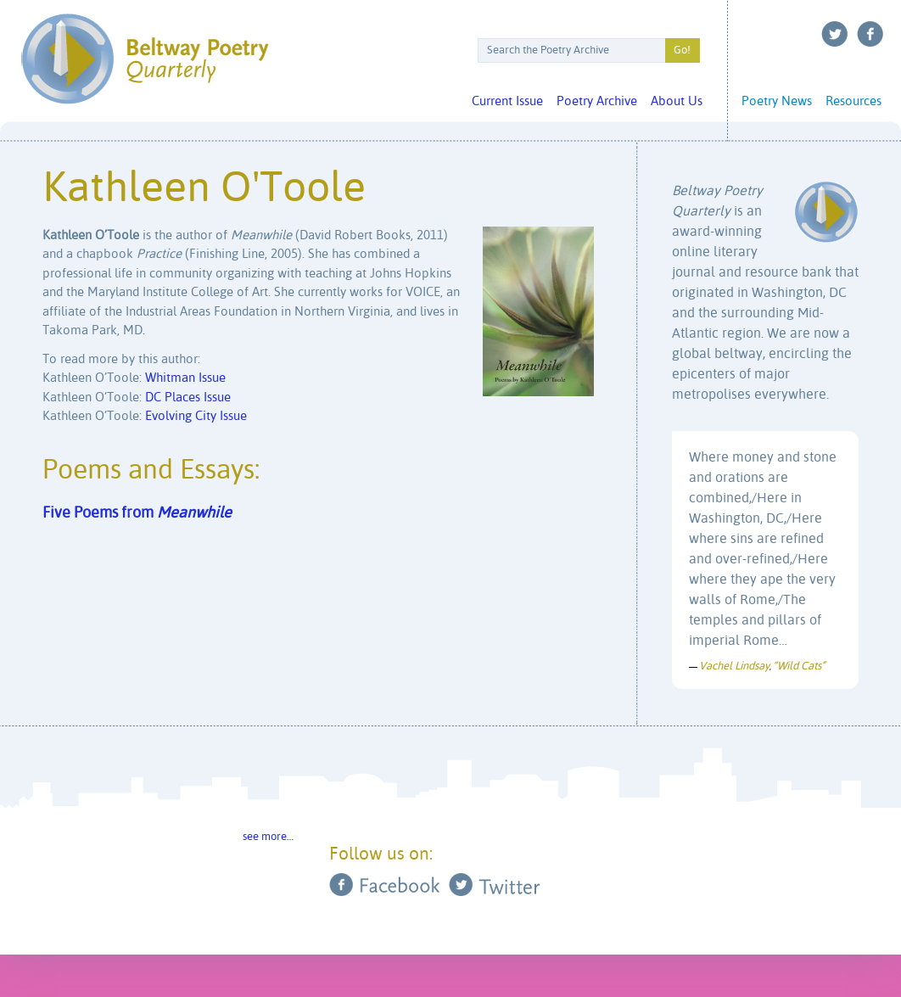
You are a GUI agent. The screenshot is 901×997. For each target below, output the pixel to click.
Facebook (870, 34)
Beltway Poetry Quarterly (144, 59)
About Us (676, 101)
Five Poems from (137, 513)
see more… (268, 837)
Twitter (834, 34)
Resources (853, 101)
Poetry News (777, 101)
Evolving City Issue (196, 416)
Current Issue (507, 101)
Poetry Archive (597, 101)
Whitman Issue (185, 378)
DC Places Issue (188, 397)
